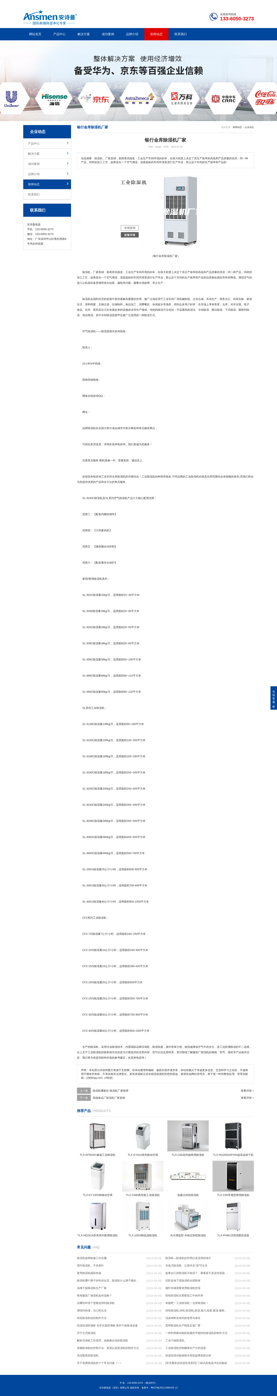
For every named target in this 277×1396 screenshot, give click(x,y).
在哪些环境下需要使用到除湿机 (96, 1303)
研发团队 (213, 3)
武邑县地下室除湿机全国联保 (182, 1280)
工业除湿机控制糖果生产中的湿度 (185, 1347)
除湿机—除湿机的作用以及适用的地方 (188, 1258)
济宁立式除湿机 (86, 1333)
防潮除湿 (230, 1046)
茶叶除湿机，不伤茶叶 (90, 1265)
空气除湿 (119, 498)
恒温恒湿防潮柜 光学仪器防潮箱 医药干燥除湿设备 (107, 1325)
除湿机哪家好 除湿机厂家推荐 (110, 1090)
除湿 (85, 299)
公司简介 (195, 3)
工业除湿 (96, 707)
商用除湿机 (95, 578)
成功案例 (108, 34)
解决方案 (84, 34)
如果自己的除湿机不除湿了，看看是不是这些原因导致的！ (196, 1273)
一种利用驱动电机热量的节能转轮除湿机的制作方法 (196, 1333)
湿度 (122, 277)
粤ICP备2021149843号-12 (164, 1387)
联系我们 (180, 34)
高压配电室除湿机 (87, 1355)
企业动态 (249, 127)
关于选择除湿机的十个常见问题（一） (100, 1362)
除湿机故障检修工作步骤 (92, 1258)
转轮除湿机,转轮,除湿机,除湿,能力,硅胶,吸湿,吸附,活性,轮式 (196, 1310)
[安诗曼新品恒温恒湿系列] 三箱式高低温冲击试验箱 (196, 1362)
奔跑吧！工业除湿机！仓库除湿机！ (187, 1303)
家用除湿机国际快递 (89, 1273)
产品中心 (59, 34)
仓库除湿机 (118, 476)
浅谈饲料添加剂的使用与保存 (182, 1318)
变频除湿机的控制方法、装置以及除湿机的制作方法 (108, 1347)
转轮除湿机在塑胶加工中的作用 (184, 1295)
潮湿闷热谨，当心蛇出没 (92, 1310)
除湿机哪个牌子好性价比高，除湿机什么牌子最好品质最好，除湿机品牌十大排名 (108, 1280)
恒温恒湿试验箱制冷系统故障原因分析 (188, 1355)
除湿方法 (163, 309)
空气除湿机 (89, 331)
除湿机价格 (197, 476)
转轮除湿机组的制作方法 (92, 1318)
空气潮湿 (112, 277)
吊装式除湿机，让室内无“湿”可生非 (186, 1265)
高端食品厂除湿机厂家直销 (109, 1097)
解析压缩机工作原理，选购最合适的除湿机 (102, 1340)
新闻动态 (156, 34)
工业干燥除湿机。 (176, 1340)
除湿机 (86, 272)
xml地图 (249, 3)
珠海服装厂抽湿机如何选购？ (94, 1295)
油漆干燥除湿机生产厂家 (92, 1288)
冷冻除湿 (112, 1046)
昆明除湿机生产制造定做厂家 (182, 1325)
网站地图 (231, 3)
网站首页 (35, 34)
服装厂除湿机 (201, 1052)
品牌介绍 (132, 34)
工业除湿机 (148, 476)
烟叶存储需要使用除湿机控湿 (182, 1288)
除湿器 (105, 331)
